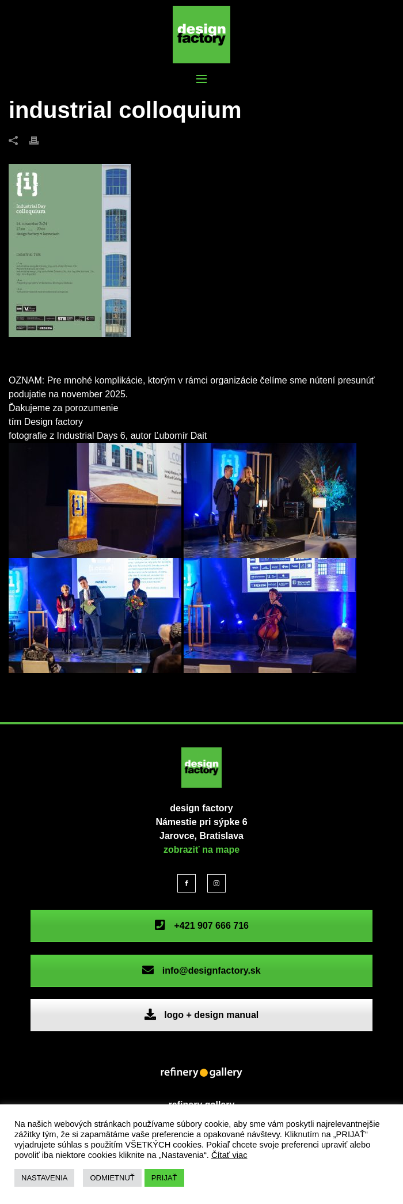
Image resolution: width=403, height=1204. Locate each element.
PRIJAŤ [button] (164, 1177)
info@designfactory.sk (201, 970)
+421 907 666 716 (201, 925)
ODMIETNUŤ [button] (112, 1177)
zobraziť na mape (201, 849)
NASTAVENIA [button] (44, 1177)
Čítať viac (229, 1155)
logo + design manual (201, 1015)
